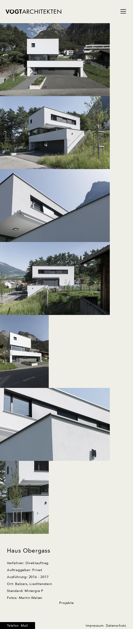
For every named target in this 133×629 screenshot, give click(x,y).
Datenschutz (116, 625)
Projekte (66, 603)
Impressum (95, 625)
